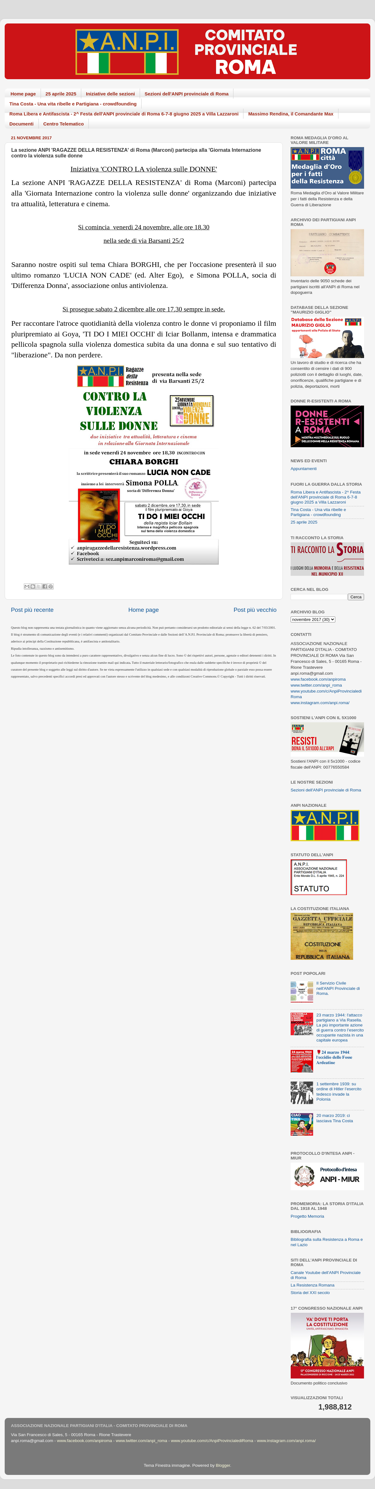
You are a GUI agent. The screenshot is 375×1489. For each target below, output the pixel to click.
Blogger (223, 1465)
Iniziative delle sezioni (110, 93)
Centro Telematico (63, 123)
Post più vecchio (255, 609)
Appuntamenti (304, 468)
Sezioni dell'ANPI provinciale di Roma (187, 93)
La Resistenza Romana (312, 1285)
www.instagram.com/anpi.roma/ (320, 702)
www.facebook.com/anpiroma (318, 679)
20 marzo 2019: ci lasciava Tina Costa (334, 1118)
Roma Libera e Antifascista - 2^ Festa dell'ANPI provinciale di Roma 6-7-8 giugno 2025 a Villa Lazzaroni (123, 113)
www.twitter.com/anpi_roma (316, 685)
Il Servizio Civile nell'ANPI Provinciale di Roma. (338, 988)
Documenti (21, 123)
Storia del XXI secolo (310, 1292)
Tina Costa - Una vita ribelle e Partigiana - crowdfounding (73, 103)
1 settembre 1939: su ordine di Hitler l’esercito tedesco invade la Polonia (338, 1092)
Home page (23, 93)
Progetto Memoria (307, 1216)
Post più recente (32, 609)
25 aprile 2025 (61, 93)
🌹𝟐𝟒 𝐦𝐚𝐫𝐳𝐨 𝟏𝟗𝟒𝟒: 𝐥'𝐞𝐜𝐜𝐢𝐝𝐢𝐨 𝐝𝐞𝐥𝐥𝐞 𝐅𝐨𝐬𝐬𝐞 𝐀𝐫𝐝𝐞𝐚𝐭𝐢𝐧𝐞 (334, 1057)
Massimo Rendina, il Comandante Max (290, 113)
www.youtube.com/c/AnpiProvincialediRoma (212, 1440)
